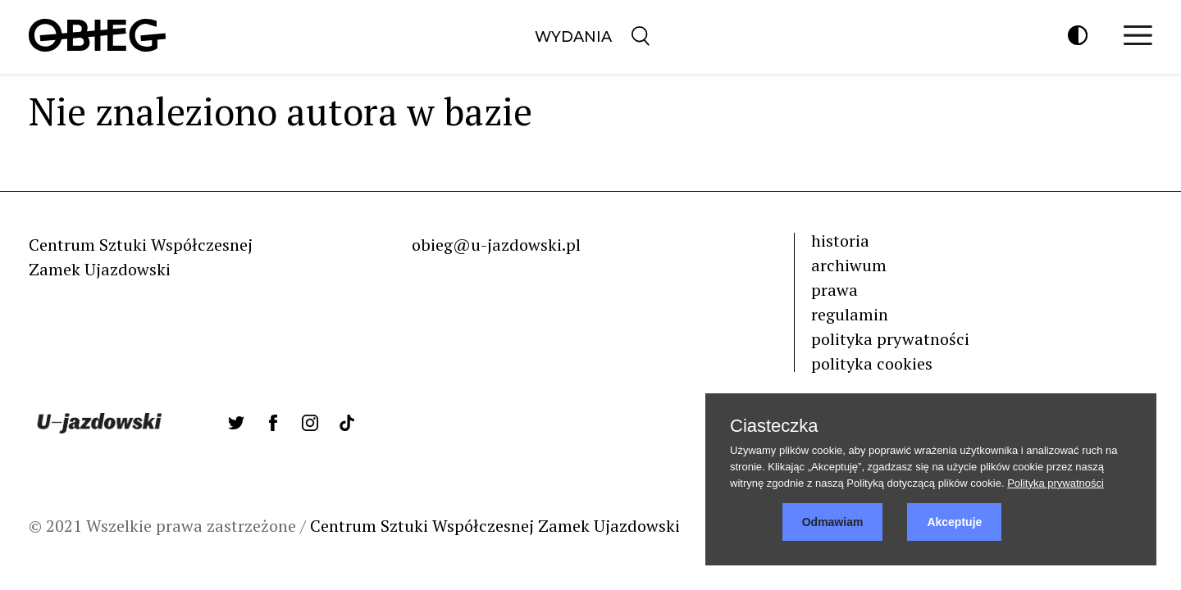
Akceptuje (954, 522)
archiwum (849, 265)
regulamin (849, 314)
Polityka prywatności (1055, 483)
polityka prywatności (890, 339)
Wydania (573, 37)
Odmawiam (833, 522)
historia (840, 240)
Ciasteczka (774, 426)
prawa (834, 290)
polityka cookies (871, 363)
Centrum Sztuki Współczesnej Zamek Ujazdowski (495, 526)
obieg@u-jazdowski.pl (496, 245)
